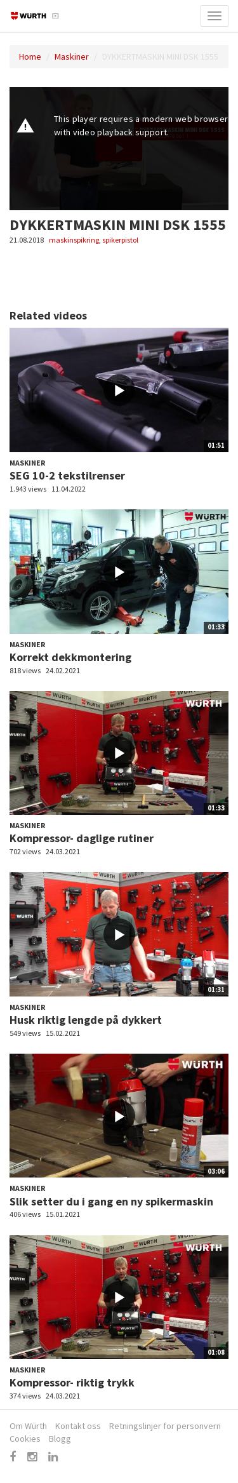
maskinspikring (74, 240)
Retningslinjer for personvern (165, 1426)
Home (30, 56)
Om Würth (28, 1426)
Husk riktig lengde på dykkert (86, 1019)
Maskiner (72, 56)
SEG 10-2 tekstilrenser (67, 475)
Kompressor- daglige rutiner (82, 838)
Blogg (60, 1438)
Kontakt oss (78, 1426)
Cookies (25, 1438)
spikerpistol (120, 240)
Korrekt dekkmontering (70, 657)
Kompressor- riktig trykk (72, 1382)
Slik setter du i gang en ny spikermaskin (111, 1201)
